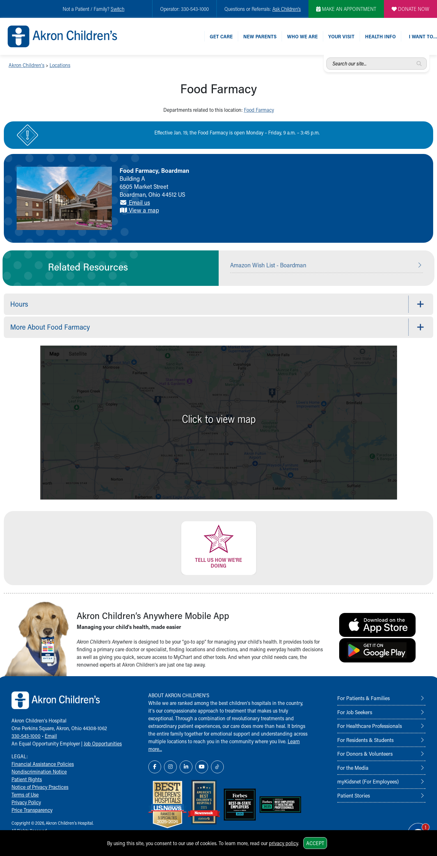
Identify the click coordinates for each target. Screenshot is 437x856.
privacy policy (283, 843)
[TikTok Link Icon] (217, 766)
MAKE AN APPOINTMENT (346, 8)
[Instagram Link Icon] (170, 766)
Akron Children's (26, 65)
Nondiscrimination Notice (39, 771)
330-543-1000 (26, 735)
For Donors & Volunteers (365, 753)
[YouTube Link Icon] (201, 766)
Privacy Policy (26, 802)
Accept (315, 843)
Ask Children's (286, 8)
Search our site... (326, 57)
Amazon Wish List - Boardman (268, 265)
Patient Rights (27, 779)
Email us (135, 202)
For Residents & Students (365, 739)
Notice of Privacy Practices (40, 786)
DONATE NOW (410, 8)
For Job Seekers (354, 711)
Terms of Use (25, 794)
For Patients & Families (363, 697)
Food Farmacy (259, 109)
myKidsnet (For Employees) (368, 781)
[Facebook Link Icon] (154, 766)
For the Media (353, 767)
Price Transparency (32, 809)
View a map (139, 210)
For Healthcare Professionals (369, 725)
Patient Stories (353, 795)
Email (51, 735)
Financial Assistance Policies (43, 763)
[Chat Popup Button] (414, 828)
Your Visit (341, 36)
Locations (60, 65)
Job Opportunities (103, 743)
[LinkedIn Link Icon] (186, 766)
